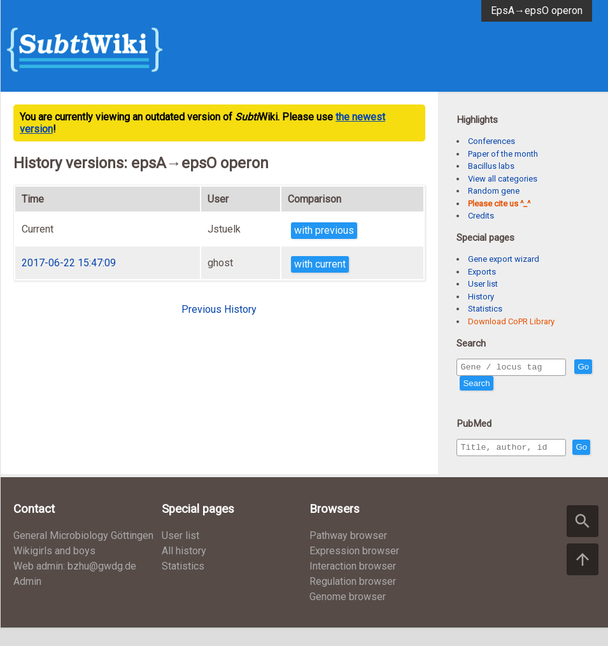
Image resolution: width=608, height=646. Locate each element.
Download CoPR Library (511, 321)
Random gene (494, 191)
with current (320, 264)
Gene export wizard (503, 259)
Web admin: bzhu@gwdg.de (74, 584)
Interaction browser (352, 584)
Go (468, 385)
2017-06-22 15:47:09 (69, 263)
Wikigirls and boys (54, 569)
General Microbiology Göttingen (83, 554)
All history (184, 569)
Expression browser (354, 569)
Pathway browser (348, 554)
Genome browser (347, 615)
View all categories (502, 178)
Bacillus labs (491, 166)
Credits (481, 215)
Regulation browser (352, 600)
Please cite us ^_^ (499, 203)
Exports (482, 271)
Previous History (219, 309)
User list (483, 284)
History (481, 296)
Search (499, 385)
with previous (324, 230)
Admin (27, 600)
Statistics (485, 308)
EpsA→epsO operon (537, 10)
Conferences (491, 141)
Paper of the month (503, 154)
